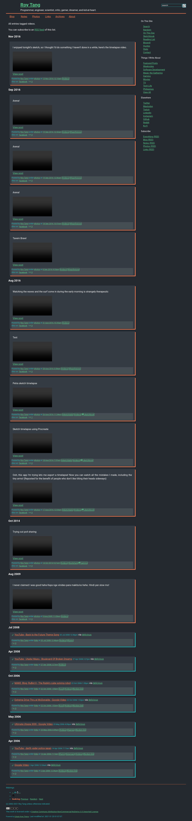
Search (146, 26)
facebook (23, 81)
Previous (24, 799)
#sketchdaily (67, 414)
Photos (36, 16)
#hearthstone (75, 132)
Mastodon (148, 106)
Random (147, 30)
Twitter (146, 103)
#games (70, 730)
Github (146, 119)
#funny (70, 640)
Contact (147, 52)
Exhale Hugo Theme (22, 817)
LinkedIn (147, 113)
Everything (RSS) (151, 136)
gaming (83, 563)
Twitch (146, 109)
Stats (145, 49)
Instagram (148, 116)
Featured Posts (150, 63)
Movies (146, 79)
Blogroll (146, 42)
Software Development (154, 69)
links (36, 640)
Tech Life (147, 86)
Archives (59, 16)
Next (41, 799)
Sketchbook (148, 36)
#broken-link (78, 689)
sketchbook (88, 414)
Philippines (148, 89)
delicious (87, 634)
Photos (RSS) (149, 146)
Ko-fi (145, 126)
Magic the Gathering (152, 73)
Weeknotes (148, 66)
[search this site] (172, 5)
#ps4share (73, 563)
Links (48, 16)
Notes (24, 16)
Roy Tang (30, 5)
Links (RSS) (148, 149)
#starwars (70, 754)
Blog (12, 16)
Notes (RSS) (149, 143)
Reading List (149, 39)
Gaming (147, 76)
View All (147, 92)
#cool (61, 689)
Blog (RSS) (148, 140)
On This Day (148, 33)
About (72, 16)
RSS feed (39, 29)
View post (18, 74)
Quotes (146, 46)
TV (144, 83)
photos (37, 78)
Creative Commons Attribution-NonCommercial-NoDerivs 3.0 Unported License (64, 812)
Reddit (146, 122)
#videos (65, 78)
